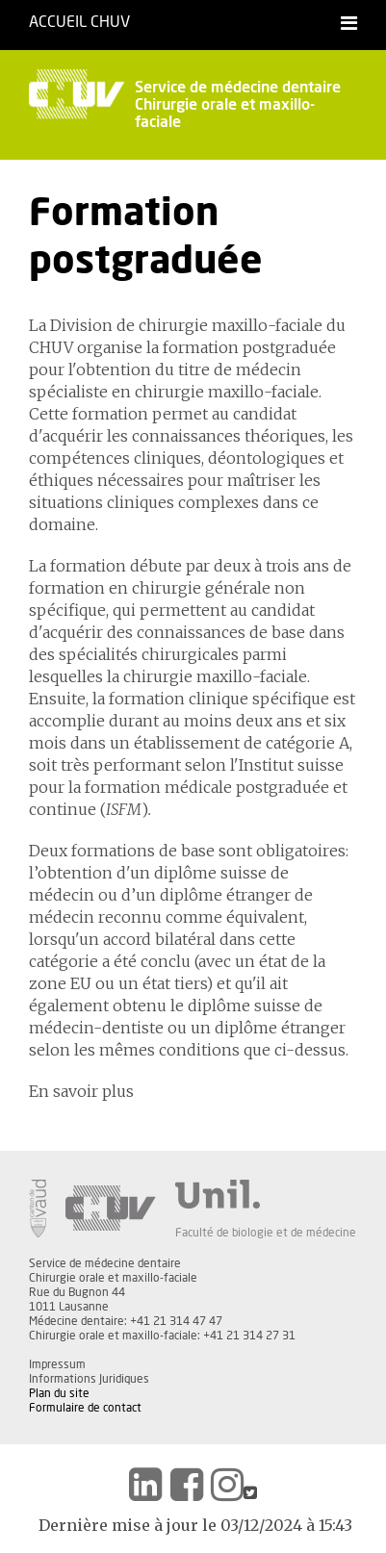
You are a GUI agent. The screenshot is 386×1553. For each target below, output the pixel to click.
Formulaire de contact (85, 1407)
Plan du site (59, 1393)
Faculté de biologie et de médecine (265, 1232)
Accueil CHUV (79, 22)
